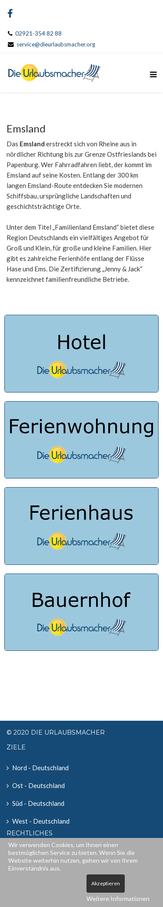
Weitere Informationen (118, 898)
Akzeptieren (105, 883)
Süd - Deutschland (38, 803)
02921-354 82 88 (38, 33)
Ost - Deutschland (38, 785)
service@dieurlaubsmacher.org (56, 44)
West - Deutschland (41, 821)
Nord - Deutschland (40, 768)
